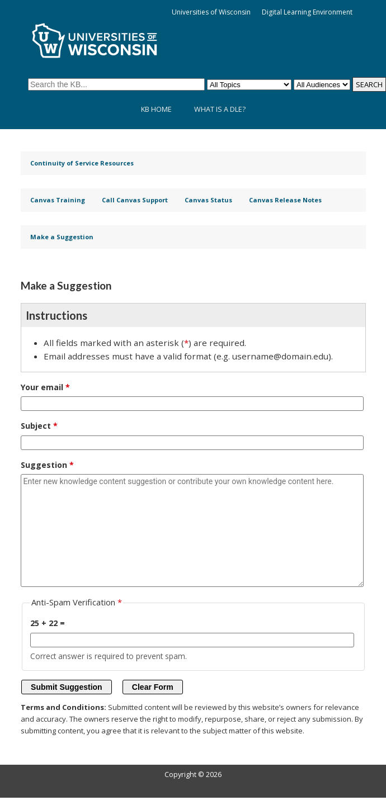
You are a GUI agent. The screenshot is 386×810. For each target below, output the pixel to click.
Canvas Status (208, 200)
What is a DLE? (220, 109)
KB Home (156, 109)
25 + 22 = (47, 623)
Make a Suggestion (61, 237)
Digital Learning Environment (307, 12)
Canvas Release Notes (285, 200)
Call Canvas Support (135, 200)
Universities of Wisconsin (211, 12)
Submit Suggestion (66, 687)
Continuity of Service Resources (82, 163)
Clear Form (152, 687)
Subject (36, 425)
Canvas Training (57, 200)
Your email (42, 387)
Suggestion (44, 465)
